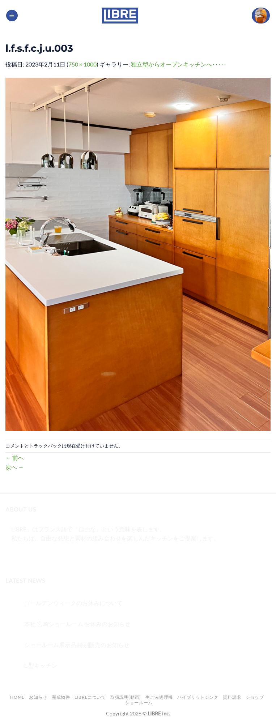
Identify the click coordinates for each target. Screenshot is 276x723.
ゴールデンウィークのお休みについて (73, 602)
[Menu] (12, 16)
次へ (14, 466)
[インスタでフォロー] (25, 556)
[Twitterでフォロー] (38, 556)
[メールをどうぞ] (51, 556)
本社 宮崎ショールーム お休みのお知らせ (77, 623)
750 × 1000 (82, 64)
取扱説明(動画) (125, 697)
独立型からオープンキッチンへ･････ (178, 64)
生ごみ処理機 (159, 697)
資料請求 (232, 697)
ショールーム (139, 702)
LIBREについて (90, 697)
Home (17, 697)
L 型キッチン (40, 665)
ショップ (255, 697)
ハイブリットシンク (197, 697)
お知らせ (38, 697)
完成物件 (61, 697)
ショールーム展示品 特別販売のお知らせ (76, 644)
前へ (14, 457)
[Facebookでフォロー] (12, 556)
